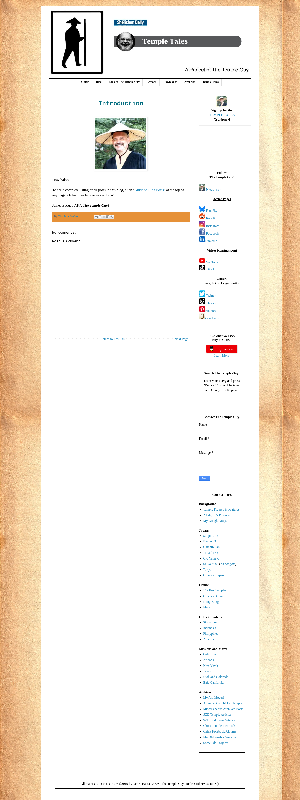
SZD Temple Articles (217, 714)
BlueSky (212, 210)
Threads (211, 303)
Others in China (213, 596)
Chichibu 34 (211, 547)
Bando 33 (209, 541)
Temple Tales (210, 81)
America (209, 639)
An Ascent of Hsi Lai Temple (222, 703)
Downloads (170, 81)
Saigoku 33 (210, 535)
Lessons (151, 81)
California (210, 654)
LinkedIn (211, 241)
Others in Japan (213, 575)
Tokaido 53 (210, 553)
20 (227, 564)
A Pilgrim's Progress (216, 515)
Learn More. (222, 355)
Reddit (210, 218)
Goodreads (212, 318)
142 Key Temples (214, 590)
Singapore (210, 622)
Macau (207, 607)
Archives (189, 81)
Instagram (212, 226)
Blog (98, 81)
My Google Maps (215, 520)
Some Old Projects (215, 743)
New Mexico (211, 665)
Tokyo (207, 569)
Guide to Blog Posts (149, 190)
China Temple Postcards (219, 726)
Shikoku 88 (210, 564)
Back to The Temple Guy (124, 81)
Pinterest (211, 311)
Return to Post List (112, 339)
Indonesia (209, 628)
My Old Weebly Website (219, 737)
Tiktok (210, 269)
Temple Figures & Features (221, 509)
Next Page (181, 339)
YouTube (212, 262)
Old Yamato (211, 558)
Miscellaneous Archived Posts (223, 709)
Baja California (213, 682)
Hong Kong (211, 601)
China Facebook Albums (219, 731)
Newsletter (213, 189)
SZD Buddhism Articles (219, 720)
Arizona (208, 660)
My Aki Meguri (213, 697)
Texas (207, 671)
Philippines (210, 633)
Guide (85, 81)
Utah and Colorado (216, 677)
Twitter (211, 295)
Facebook (212, 233)
